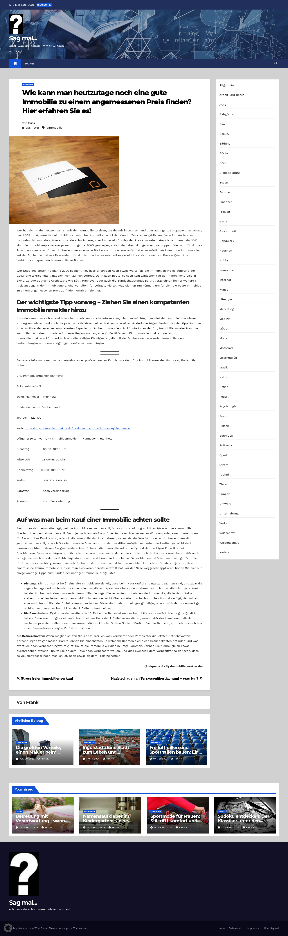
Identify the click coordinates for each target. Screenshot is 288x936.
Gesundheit (227, 231)
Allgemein (226, 85)
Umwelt (225, 503)
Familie (224, 192)
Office (223, 387)
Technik (225, 474)
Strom (223, 465)
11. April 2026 (231, 827)
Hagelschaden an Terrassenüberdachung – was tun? (157, 678)
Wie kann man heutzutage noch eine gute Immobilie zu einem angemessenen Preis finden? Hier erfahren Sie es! (107, 101)
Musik (223, 367)
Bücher (224, 153)
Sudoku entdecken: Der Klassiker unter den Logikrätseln (243, 820)
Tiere (223, 484)
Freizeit (224, 211)
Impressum (253, 928)
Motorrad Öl (228, 357)
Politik (224, 396)
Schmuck (226, 435)
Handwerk (226, 241)
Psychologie (228, 406)
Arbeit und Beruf (231, 95)
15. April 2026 (163, 827)
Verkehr (225, 523)
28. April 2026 (29, 827)
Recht (223, 416)
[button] (275, 63)
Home (29, 63)
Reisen (224, 426)
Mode (223, 338)
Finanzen (226, 202)
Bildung (224, 143)
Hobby (224, 260)
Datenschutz (236, 928)
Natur (223, 377)
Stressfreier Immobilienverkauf (45, 678)
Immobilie (28, 85)
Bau (222, 124)
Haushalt (226, 250)
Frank (31, 123)
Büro (222, 163)
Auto (222, 104)
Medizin (225, 319)
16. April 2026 (96, 827)
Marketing (226, 309)
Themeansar (80, 928)
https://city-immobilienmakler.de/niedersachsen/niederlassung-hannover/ (77, 428)
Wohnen (225, 552)
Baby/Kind (226, 114)
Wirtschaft (227, 533)
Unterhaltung (229, 513)
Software (226, 445)
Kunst (223, 289)
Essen (223, 182)
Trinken (224, 494)
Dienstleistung (230, 172)
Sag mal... (23, 38)
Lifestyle (225, 299)
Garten (224, 221)
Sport (223, 455)
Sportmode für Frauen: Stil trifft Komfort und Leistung (175, 820)
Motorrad (226, 348)
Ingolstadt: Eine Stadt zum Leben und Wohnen (106, 752)
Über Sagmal (271, 928)
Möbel (223, 328)
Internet (225, 280)
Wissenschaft (229, 542)
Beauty (224, 134)
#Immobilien (55, 127)
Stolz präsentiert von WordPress (28, 928)
